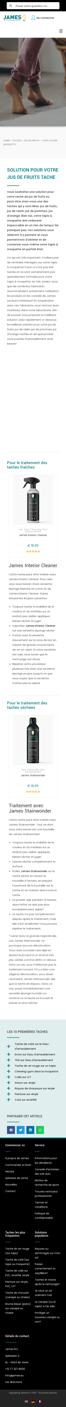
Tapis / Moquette (32, 529)
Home (7, 140)
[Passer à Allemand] (33, 1401)
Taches (16, 140)
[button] (11, 1130)
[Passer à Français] (39, 1401)
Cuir (20, 529)
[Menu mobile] (59, 31)
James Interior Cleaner (33, 535)
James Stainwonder (33, 775)
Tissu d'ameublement (36, 530)
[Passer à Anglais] (26, 1401)
